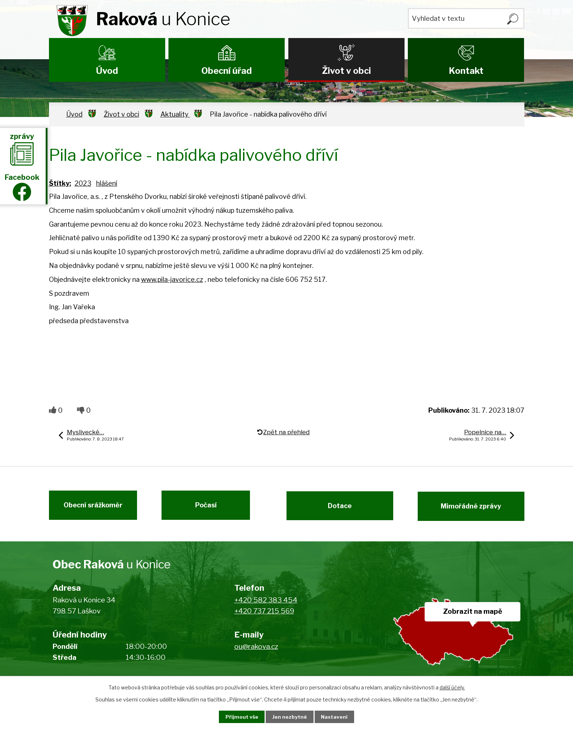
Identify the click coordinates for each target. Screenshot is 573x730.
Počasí (209, 508)
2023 (83, 183)
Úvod (107, 70)
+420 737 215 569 (264, 614)
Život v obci (346, 70)
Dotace (337, 508)
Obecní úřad (226, 70)
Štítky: (60, 183)
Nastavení (336, 717)
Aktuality (175, 114)
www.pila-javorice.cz (172, 279)
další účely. (452, 687)
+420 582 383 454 (265, 603)
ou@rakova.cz (256, 650)
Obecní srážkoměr (90, 508)
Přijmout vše (239, 717)
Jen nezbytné (289, 717)
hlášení (106, 183)
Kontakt (466, 70)
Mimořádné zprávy (474, 508)
